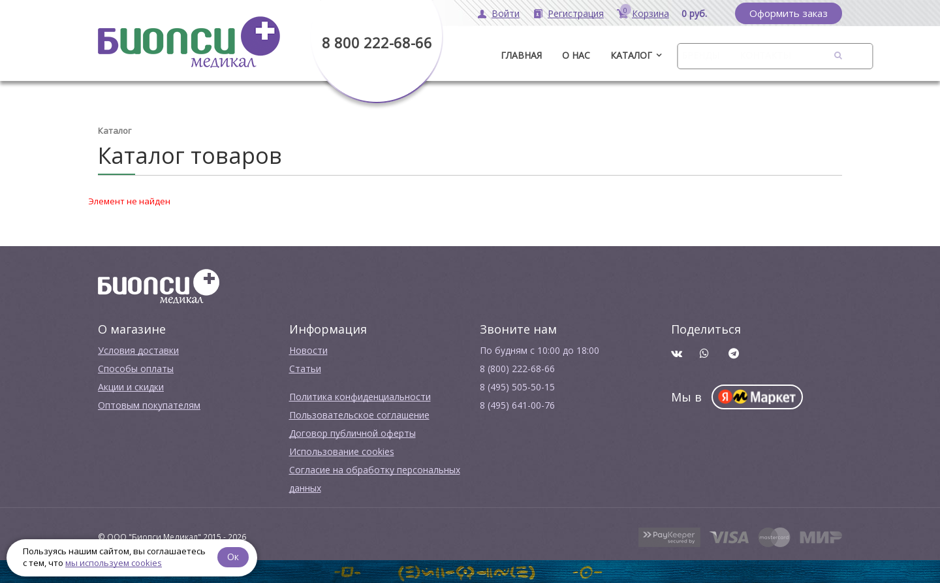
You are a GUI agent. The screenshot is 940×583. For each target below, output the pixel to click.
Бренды (700, 55)
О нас (576, 55)
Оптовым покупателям (149, 405)
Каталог (631, 55)
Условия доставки (138, 350)
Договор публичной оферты (352, 433)
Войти (506, 13)
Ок (233, 556)
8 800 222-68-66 (377, 42)
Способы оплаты (136, 368)
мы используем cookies (113, 563)
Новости (308, 350)
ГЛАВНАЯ (521, 55)
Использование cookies (341, 451)
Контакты (765, 55)
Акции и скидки (131, 387)
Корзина (650, 13)
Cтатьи (305, 368)
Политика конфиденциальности (360, 396)
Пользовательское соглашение (359, 415)
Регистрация (576, 13)
